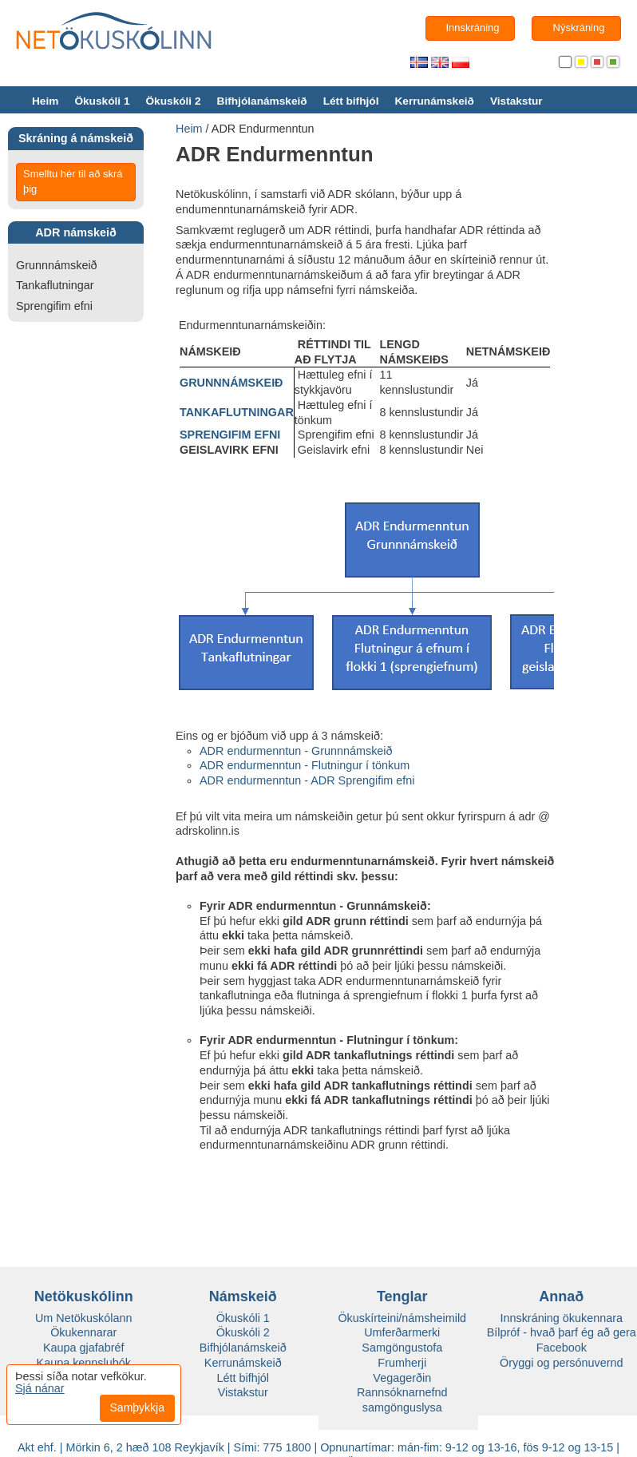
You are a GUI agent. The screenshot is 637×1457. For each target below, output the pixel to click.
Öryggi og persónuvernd (561, 1362)
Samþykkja (137, 1407)
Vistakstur (516, 101)
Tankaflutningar (55, 285)
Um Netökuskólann (84, 1318)
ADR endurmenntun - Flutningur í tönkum (305, 765)
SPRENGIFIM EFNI (230, 434)
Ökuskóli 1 (101, 101)
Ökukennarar (83, 1332)
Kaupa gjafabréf (84, 1347)
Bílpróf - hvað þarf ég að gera (561, 1332)
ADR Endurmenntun (263, 128)
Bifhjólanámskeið (262, 101)
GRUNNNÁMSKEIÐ (231, 382)
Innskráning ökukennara (561, 1318)
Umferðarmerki (402, 1332)
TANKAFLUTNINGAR (237, 412)
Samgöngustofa (402, 1347)
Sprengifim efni (54, 306)
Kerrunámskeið (433, 101)
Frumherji (402, 1362)
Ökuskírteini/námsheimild (402, 1318)
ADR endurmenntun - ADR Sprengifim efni (307, 780)
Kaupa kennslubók (84, 1362)
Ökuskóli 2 (172, 101)
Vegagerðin (402, 1378)
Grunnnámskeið (56, 265)
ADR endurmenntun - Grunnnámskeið (296, 750)
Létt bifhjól (351, 101)
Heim (45, 101)
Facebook (561, 1347)
